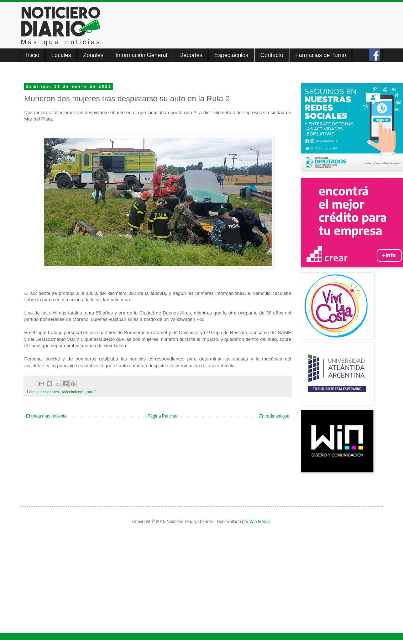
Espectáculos (231, 55)
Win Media (260, 521)
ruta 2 (91, 392)
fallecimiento (73, 392)
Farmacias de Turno (320, 55)
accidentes (50, 392)
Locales (61, 55)
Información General (141, 55)
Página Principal (162, 416)
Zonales (93, 55)
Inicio (32, 55)
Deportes (190, 55)
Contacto (272, 55)
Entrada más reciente (46, 416)
